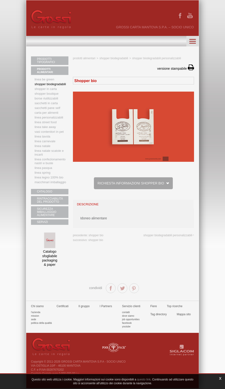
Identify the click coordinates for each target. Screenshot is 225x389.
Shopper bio (96, 235)
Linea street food (46, 122)
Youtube (126, 327)
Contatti (126, 312)
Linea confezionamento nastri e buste (50, 161)
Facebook (127, 323)
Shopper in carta (46, 89)
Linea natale (43, 146)
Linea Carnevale (45, 141)
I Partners (106, 306)
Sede (33, 320)
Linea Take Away (45, 127)
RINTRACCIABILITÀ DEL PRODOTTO (49, 200)
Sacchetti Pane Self (47, 108)
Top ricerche (174, 306)
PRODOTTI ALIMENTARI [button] (45, 71)
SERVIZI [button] (42, 222)
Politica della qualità (41, 323)
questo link (144, 379)
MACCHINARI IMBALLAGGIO (50, 182)
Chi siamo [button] (37, 306)
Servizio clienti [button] (131, 306)
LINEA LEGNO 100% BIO (49, 177)
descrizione (88, 204)
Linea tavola (42, 136)
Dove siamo (128, 316)
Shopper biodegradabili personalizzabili (156, 58)
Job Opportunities (130, 320)
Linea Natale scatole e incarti (49, 153)
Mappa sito (184, 314)
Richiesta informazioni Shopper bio (133, 183)
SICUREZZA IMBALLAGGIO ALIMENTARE (46, 212)
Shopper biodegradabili (50, 84)
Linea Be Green (44, 79)
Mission (35, 316)
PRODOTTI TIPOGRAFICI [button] (45, 61)
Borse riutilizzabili (46, 98)
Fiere (153, 306)
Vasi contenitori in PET (49, 132)
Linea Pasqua (43, 168)
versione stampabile (175, 68)
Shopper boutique (46, 94)
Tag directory (158, 314)
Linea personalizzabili (49, 117)
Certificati (62, 306)
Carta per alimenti (46, 113)
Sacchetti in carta (46, 103)
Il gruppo (84, 306)
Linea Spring (43, 173)
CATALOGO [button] (44, 191)
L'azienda (35, 312)
